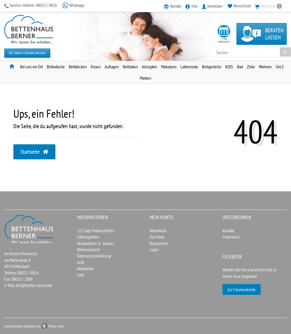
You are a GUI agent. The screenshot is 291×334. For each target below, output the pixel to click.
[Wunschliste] (239, 6)
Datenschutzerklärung (94, 256)
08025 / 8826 (31, 5)
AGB (80, 262)
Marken (145, 78)
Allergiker (149, 66)
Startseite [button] (34, 151)
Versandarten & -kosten (95, 243)
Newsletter (85, 268)
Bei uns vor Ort (31, 66)
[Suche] (285, 51)
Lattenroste (189, 66)
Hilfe (81, 275)
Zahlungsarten (88, 237)
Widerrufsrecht (88, 249)
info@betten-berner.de (34, 285)
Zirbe (251, 66)
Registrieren (159, 243)
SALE (280, 66)
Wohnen (265, 66)
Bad (240, 66)
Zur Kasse (157, 237)
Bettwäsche (56, 66)
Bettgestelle (211, 66)
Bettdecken (78, 66)
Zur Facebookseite (241, 289)
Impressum (231, 237)
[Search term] (251, 52)
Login (154, 249)
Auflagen (112, 66)
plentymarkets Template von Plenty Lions (34, 326)
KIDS (229, 66)
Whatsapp (73, 5)
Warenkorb (158, 230)
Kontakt (228, 230)
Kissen (96, 66)
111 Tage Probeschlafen (95, 230)
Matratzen (168, 66)
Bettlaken (130, 66)
